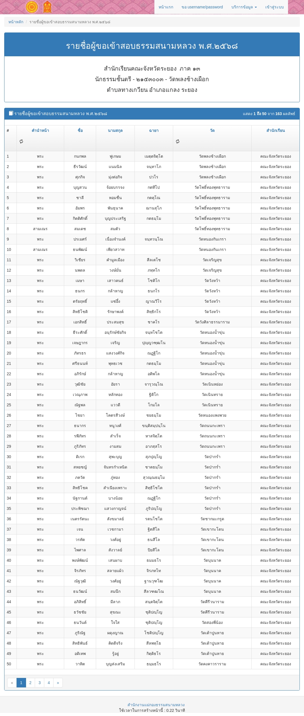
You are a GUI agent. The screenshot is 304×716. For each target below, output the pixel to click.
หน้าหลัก (15, 22)
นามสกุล (115, 130)
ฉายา (154, 130)
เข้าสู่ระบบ (274, 7)
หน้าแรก (166, 7)
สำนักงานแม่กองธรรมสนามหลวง (156, 705)
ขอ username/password (202, 7)
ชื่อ (80, 130)
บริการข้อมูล (244, 7)
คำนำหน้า (40, 130)
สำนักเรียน (275, 130)
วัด (212, 130)
